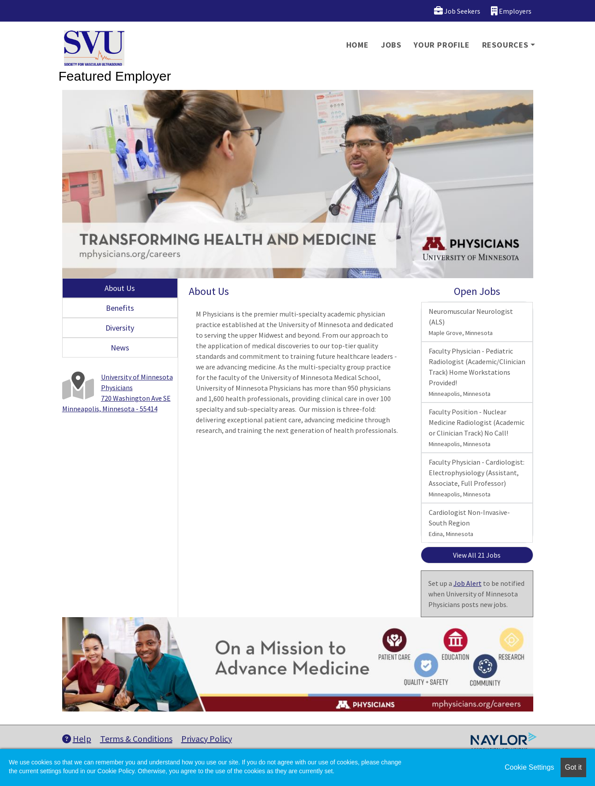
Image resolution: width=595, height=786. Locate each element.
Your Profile (442, 45)
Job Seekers (457, 10)
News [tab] (120, 348)
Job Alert (467, 583)
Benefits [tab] (120, 308)
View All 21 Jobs (477, 555)
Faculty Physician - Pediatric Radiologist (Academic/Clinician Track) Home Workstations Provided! (477, 372)
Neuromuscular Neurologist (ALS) (471, 322)
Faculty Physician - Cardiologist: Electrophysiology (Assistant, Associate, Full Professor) (476, 478)
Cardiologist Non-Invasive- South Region (469, 523)
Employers (511, 10)
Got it (573, 767)
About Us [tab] (120, 288)
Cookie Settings (529, 767)
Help (76, 738)
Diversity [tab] (119, 328)
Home (357, 45)
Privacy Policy (206, 738)
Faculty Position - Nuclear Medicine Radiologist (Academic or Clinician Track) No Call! (476, 427)
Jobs (391, 45)
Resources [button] (505, 45)
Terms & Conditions (136, 738)
